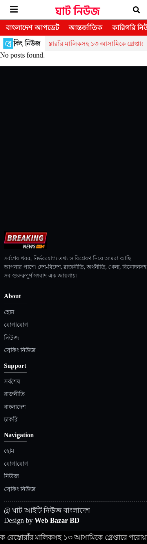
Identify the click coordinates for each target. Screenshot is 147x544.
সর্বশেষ (12, 381)
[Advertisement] (73, 154)
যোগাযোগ (16, 325)
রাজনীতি (14, 394)
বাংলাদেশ (15, 407)
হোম (9, 312)
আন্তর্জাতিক (85, 28)
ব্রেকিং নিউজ (19, 350)
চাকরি (11, 419)
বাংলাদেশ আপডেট (32, 28)
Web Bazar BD (57, 520)
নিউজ (11, 338)
